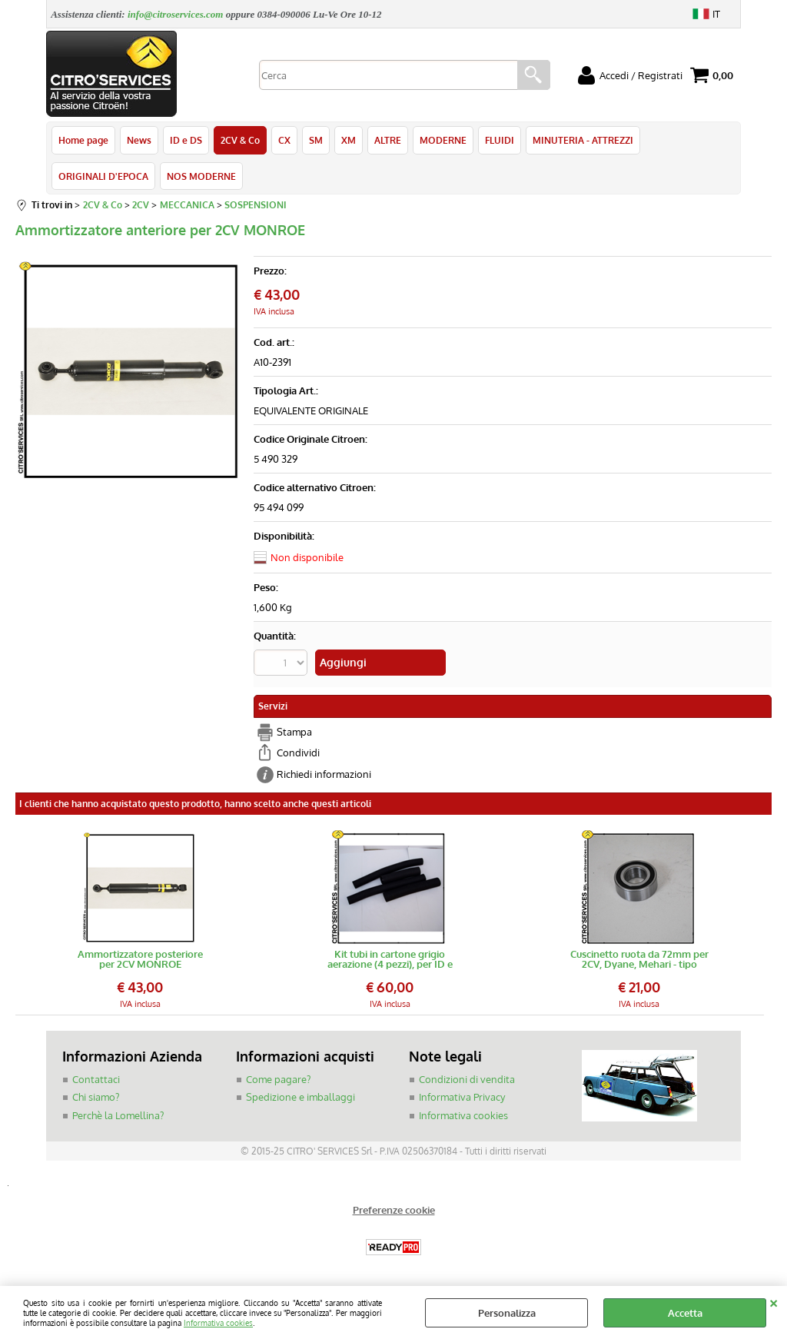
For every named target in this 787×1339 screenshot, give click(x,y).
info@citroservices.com (176, 14)
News (139, 140)
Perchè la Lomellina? (118, 1115)
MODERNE (443, 140)
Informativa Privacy (462, 1097)
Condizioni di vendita (467, 1079)
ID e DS (186, 140)
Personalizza (507, 1313)
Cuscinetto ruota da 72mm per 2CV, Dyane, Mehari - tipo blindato (639, 959)
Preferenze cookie (394, 1210)
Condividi (298, 752)
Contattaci (96, 1079)
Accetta (685, 1313)
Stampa (294, 732)
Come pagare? (278, 1079)
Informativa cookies (218, 1322)
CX (284, 140)
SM (316, 140)
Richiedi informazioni (324, 774)
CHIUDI (773, 1301)
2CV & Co (240, 140)
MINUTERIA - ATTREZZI (583, 140)
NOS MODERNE (201, 176)
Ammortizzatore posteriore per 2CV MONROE (140, 959)
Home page (83, 140)
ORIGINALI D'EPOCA (103, 176)
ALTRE (387, 140)
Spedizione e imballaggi (300, 1097)
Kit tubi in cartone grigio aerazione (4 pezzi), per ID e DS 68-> (390, 959)
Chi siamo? (95, 1097)
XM (348, 140)
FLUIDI (499, 140)
